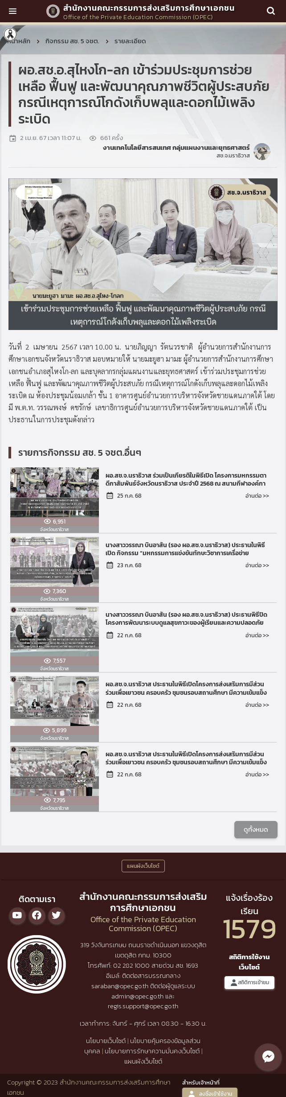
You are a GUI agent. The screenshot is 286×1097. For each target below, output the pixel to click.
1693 (192, 965)
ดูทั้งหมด (256, 829)
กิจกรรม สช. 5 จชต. (72, 41)
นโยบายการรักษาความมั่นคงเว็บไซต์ (152, 1051)
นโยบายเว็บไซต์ (106, 1040)
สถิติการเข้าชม (249, 982)
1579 (249, 928)
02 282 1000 (132, 965)
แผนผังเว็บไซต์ (143, 1061)
